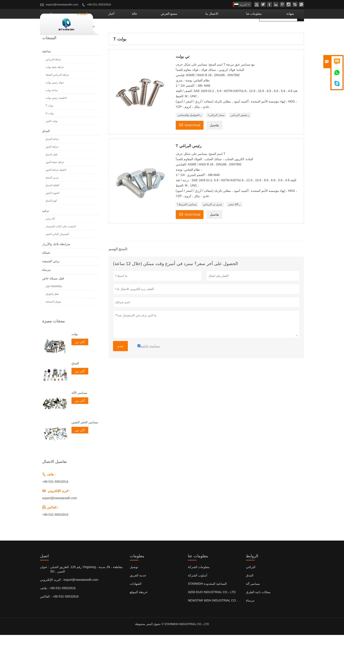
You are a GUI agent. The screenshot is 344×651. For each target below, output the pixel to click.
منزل (113, 29)
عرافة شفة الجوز (55, 178)
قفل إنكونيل (52, 310)
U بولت (50, 129)
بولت (74, 350)
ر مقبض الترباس (240, 131)
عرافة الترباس (53, 75)
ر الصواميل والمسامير (189, 131)
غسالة (46, 268)
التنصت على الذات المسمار (61, 242)
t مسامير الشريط (187, 220)
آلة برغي (50, 234)
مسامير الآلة (79, 409)
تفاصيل (214, 141)
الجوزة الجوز (52, 209)
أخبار (158, 29)
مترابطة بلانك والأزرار (56, 260)
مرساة (46, 286)
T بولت (49, 121)
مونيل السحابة (53, 317)
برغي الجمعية (51, 277)
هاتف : (44, 604)
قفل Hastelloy (54, 302)
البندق (46, 147)
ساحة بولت (52, 106)
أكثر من (80, 358)
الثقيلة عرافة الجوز (56, 185)
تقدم (120, 362)
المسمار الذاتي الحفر (57, 250)
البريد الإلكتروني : (51, 596)
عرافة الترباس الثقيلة (57, 90)
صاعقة (76, 42)
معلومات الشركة (199, 583)
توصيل (134, 583)
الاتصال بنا (234, 29)
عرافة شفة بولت (55, 83)
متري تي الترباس (212, 220)
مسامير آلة (253, 599)
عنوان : (44, 583)
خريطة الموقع (139, 608)
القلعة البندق (52, 201)
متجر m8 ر (234, 220)
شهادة (293, 29)
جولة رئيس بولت (55, 98)
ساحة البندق (52, 155)
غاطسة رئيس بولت (56, 114)
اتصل (44, 572)
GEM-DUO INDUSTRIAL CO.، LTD (212, 608)
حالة (175, 29)
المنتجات (135, 29)
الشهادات (135, 599)
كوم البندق (51, 216)
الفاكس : (45, 612)
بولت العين (51, 137)
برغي (45, 226)
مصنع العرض (201, 29)
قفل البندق (51, 170)
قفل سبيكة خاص (53, 294)
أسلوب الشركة (197, 591)
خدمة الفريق (138, 591)
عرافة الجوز (52, 162)
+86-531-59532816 (99, 4)
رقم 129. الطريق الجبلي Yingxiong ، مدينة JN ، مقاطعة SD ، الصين (86, 585)
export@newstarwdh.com (62, 4)
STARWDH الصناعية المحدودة (207, 599)
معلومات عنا (266, 29)
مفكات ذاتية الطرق (258, 608)
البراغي (250, 583)
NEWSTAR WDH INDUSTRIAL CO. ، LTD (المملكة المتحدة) (228, 616)
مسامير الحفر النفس (84, 438)
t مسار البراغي (216, 131)
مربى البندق (52, 193)
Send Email (189, 140)
